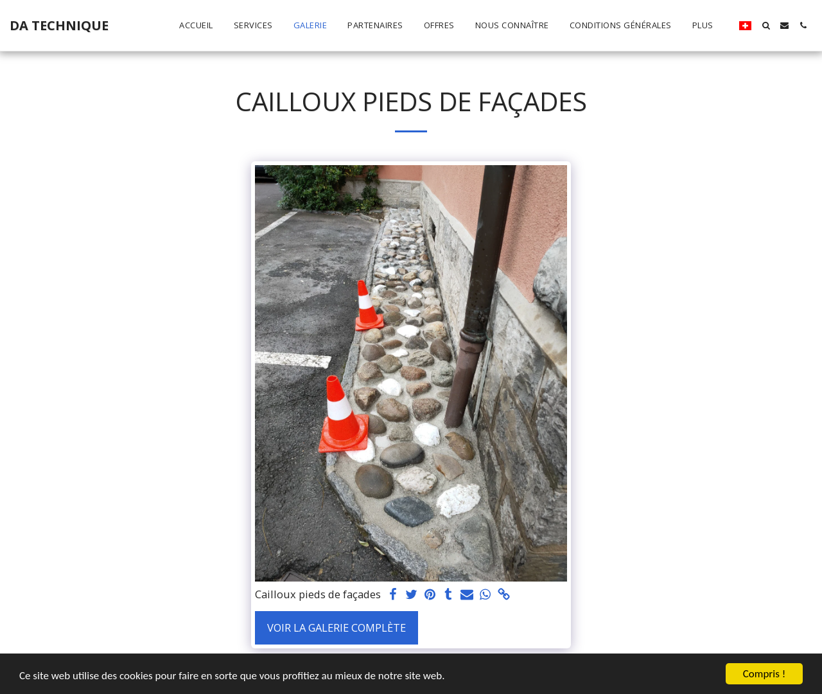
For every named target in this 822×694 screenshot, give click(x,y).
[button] (765, 25)
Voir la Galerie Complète (336, 627)
